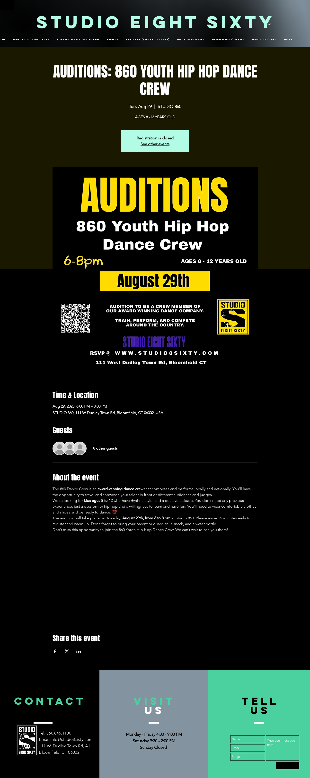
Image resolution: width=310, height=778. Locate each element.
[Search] (269, 23)
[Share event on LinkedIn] (78, 651)
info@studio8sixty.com (71, 739)
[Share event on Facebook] (55, 651)
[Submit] (287, 765)
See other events (155, 144)
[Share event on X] (66, 651)
